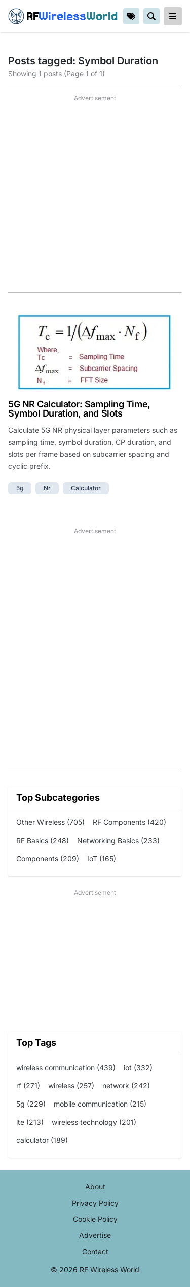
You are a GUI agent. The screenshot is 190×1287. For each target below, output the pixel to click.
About (95, 1186)
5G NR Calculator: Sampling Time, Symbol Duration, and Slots (79, 409)
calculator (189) (42, 1140)
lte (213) (30, 1122)
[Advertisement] (95, 197)
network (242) (126, 1085)
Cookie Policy (95, 1219)
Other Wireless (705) (50, 822)
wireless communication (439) (66, 1067)
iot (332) (138, 1067)
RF (63, 16)
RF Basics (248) (42, 840)
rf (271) (28, 1085)
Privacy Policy (95, 1203)
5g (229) (31, 1103)
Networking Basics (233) (118, 840)
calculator (86, 488)
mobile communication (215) (100, 1103)
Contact (95, 1251)
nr (47, 488)
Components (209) (47, 858)
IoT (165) (101, 858)
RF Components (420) (129, 822)
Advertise (95, 1235)
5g (19, 488)
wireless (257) (71, 1085)
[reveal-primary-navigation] (173, 16)
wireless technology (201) (94, 1122)
